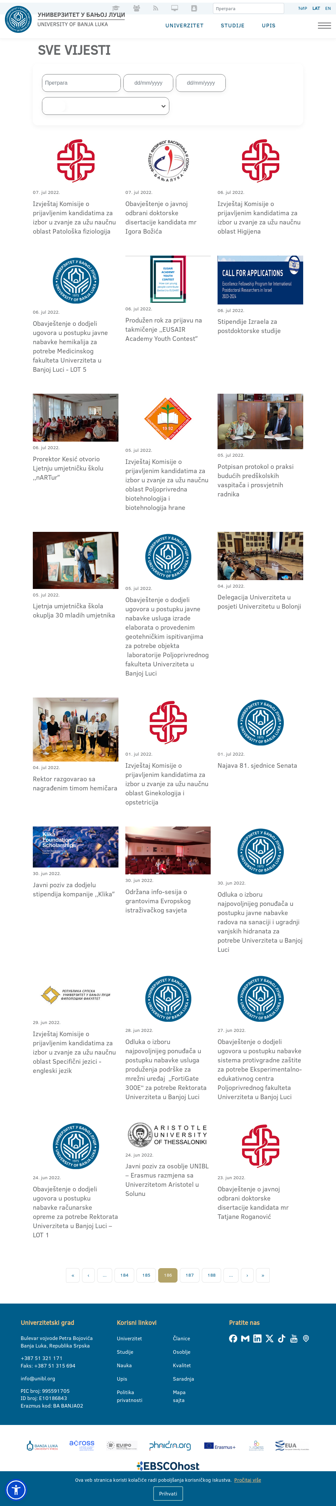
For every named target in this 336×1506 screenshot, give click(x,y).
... (105, 1275)
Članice (177, 1338)
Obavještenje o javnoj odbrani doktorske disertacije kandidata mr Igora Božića (161, 217)
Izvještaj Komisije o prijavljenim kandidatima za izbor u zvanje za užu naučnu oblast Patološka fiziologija (74, 217)
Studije (233, 25)
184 (124, 1275)
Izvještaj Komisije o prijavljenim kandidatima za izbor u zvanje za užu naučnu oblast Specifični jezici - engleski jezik (74, 1052)
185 (146, 1275)
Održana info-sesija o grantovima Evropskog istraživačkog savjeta (158, 900)
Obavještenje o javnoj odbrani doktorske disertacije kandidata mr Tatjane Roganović (253, 1202)
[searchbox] (53, 106)
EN (328, 8)
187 (189, 1275)
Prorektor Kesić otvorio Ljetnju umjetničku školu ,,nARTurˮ (68, 467)
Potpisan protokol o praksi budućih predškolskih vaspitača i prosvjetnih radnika (256, 480)
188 (211, 1275)
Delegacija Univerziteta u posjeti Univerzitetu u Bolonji (259, 601)
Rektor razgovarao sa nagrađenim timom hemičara (75, 783)
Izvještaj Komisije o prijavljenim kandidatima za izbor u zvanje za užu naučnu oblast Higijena (259, 217)
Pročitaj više (247, 1479)
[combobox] (105, 106)
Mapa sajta (177, 1392)
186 (168, 1275)
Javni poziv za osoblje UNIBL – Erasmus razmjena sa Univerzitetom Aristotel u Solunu (167, 1179)
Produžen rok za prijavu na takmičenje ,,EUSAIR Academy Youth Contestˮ (163, 329)
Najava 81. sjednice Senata (257, 764)
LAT (316, 8)
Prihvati (168, 1493)
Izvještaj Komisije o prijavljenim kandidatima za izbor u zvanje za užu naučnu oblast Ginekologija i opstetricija (166, 783)
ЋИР (302, 8)
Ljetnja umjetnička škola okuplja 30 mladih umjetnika (74, 610)
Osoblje (177, 1351)
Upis (269, 25)
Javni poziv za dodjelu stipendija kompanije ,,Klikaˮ (74, 889)
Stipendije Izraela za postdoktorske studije (249, 326)
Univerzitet (184, 25)
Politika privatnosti (121, 1392)
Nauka (121, 1365)
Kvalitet (177, 1365)
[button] (16, 1489)
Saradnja (177, 1378)
